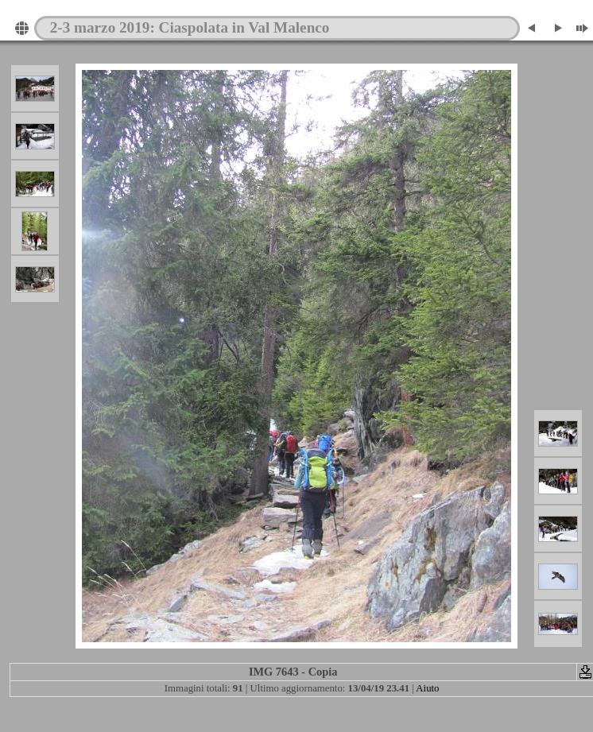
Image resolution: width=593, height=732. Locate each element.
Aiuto (427, 688)
